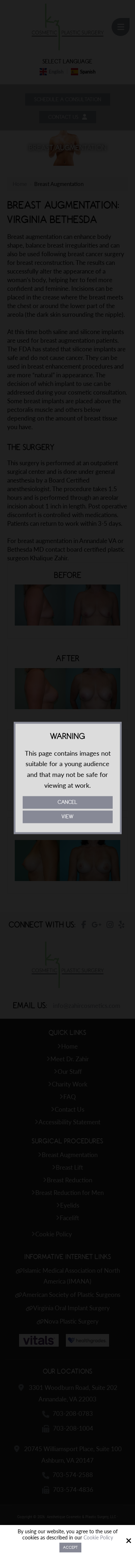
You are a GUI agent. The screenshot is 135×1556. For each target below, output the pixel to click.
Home (20, 185)
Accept (70, 1547)
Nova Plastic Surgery (71, 1322)
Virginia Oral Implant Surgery (71, 1309)
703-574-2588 (73, 1476)
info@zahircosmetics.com (86, 1006)
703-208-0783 (73, 1414)
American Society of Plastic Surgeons (71, 1295)
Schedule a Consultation (67, 100)
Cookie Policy (98, 1538)
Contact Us (67, 118)
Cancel (67, 803)
